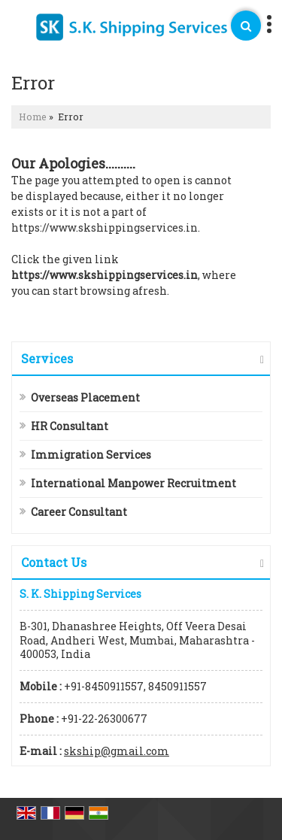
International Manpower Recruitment (133, 483)
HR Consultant (69, 426)
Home (33, 117)
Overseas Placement (85, 397)
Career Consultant (79, 512)
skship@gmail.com (116, 751)
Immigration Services (91, 454)
